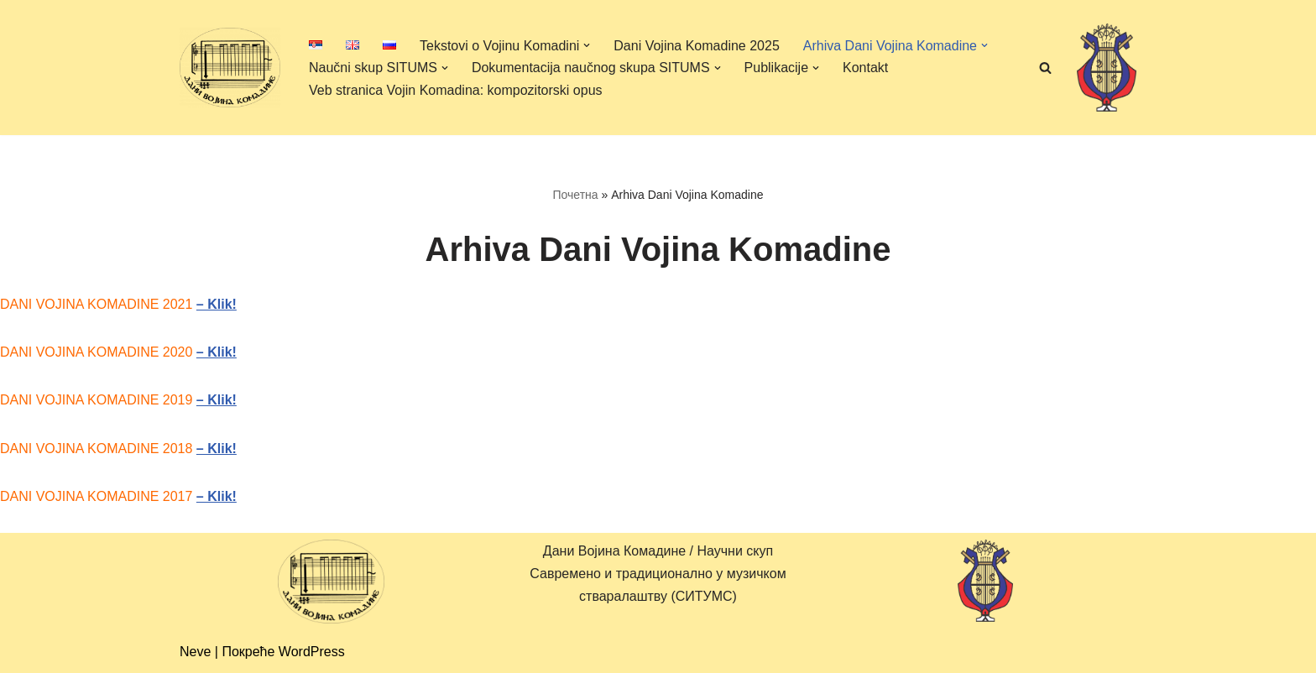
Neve (195, 651)
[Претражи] (1045, 67)
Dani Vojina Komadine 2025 (696, 46)
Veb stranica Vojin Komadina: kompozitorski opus (456, 90)
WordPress (312, 651)
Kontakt (865, 67)
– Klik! (216, 304)
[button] (586, 45)
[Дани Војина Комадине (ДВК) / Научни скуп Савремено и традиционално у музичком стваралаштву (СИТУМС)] (230, 67)
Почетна (575, 194)
